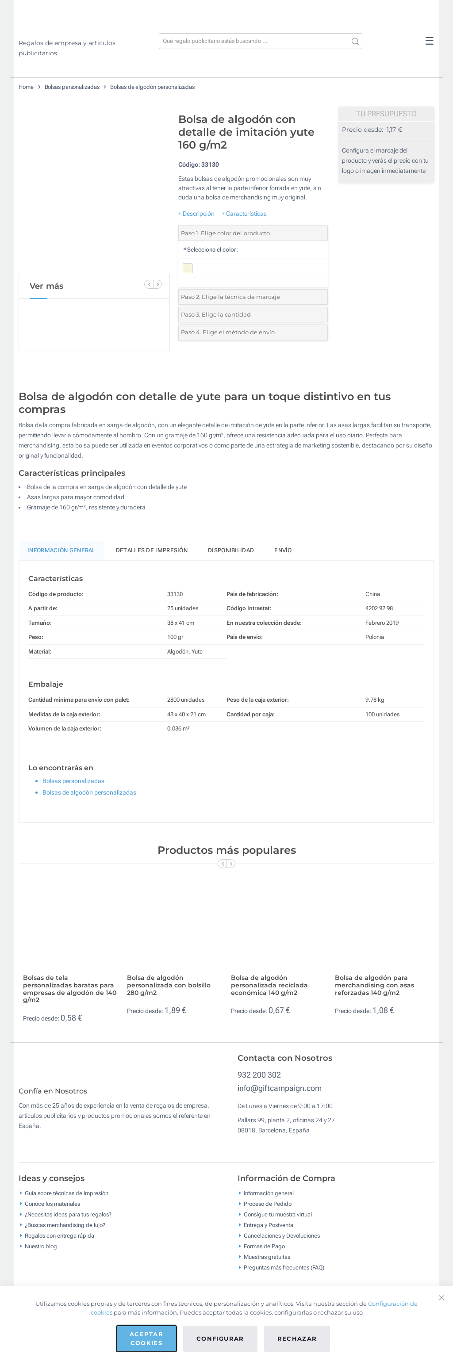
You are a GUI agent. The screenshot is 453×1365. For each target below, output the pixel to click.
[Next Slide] (157, 284)
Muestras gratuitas (267, 1263)
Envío (283, 550)
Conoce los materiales (52, 1210)
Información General (61, 550)
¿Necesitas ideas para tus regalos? (68, 1220)
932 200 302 (259, 1074)
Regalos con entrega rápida (59, 1242)
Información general (269, 1199)
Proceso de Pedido (268, 1210)
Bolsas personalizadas (72, 87)
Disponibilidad (231, 550)
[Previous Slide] (148, 284)
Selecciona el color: (210, 249)
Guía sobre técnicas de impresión (66, 1199)
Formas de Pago (264, 1252)
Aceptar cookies (146, 1338)
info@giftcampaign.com (280, 1088)
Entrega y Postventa (268, 1231)
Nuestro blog (41, 1252)
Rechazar (297, 1338)
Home (26, 87)
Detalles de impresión (152, 550)
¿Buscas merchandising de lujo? (65, 1231)
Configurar (220, 1338)
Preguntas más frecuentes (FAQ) (284, 1273)
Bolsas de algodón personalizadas (152, 87)
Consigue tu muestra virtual (278, 1220)
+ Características (244, 213)
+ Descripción (196, 213)
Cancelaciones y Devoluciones (282, 1242)
